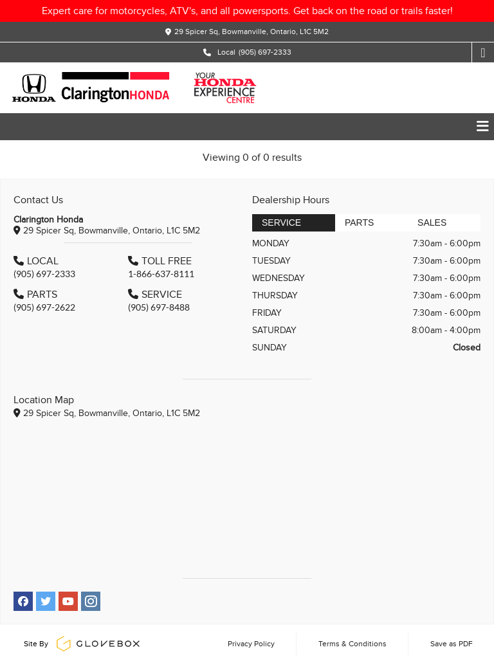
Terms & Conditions (352, 643)
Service (281, 222)
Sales (431, 222)
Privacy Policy (251, 643)
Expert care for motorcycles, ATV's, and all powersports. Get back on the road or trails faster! (247, 11)
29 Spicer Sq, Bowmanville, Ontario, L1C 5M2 (251, 31)
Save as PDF (451, 643)
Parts (359, 222)
